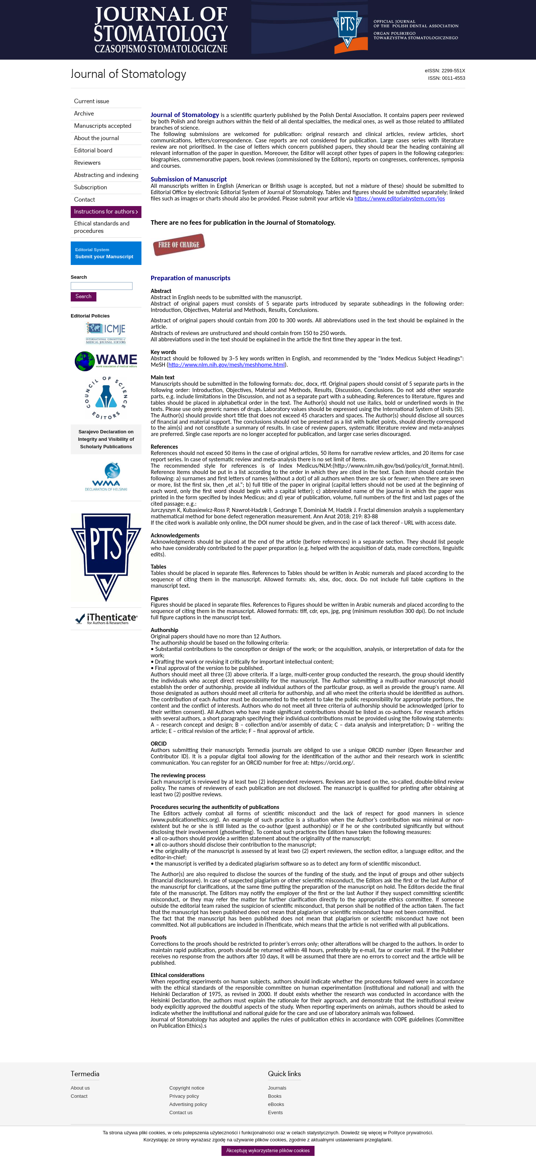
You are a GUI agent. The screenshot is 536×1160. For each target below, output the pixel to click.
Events (275, 1112)
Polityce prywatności (410, 1132)
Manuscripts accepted (102, 126)
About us (80, 1088)
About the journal (96, 138)
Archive (84, 114)
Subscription (90, 187)
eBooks (276, 1104)
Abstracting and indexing (106, 175)
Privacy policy (184, 1096)
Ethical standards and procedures (102, 227)
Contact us (180, 1112)
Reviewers (87, 163)
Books (274, 1096)
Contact (84, 200)
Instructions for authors (104, 212)
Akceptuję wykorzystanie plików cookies (268, 1150)
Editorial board (93, 151)
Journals (277, 1088)
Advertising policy (188, 1104)
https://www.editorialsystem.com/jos (399, 198)
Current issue (91, 101)
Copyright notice (186, 1088)
